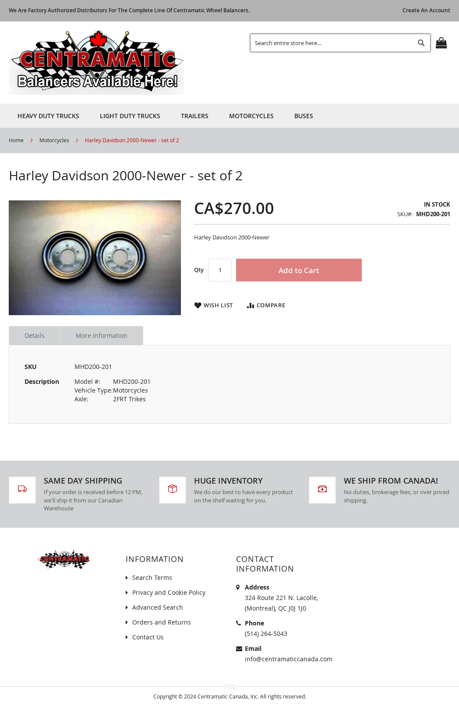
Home (16, 140)
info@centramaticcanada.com (288, 659)
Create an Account (426, 10)
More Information (101, 335)
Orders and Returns (161, 622)
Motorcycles (54, 140)
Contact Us (148, 637)
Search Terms (152, 577)
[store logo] (96, 62)
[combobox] (340, 43)
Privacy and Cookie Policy (168, 592)
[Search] (421, 43)
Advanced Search (157, 607)
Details (35, 335)
